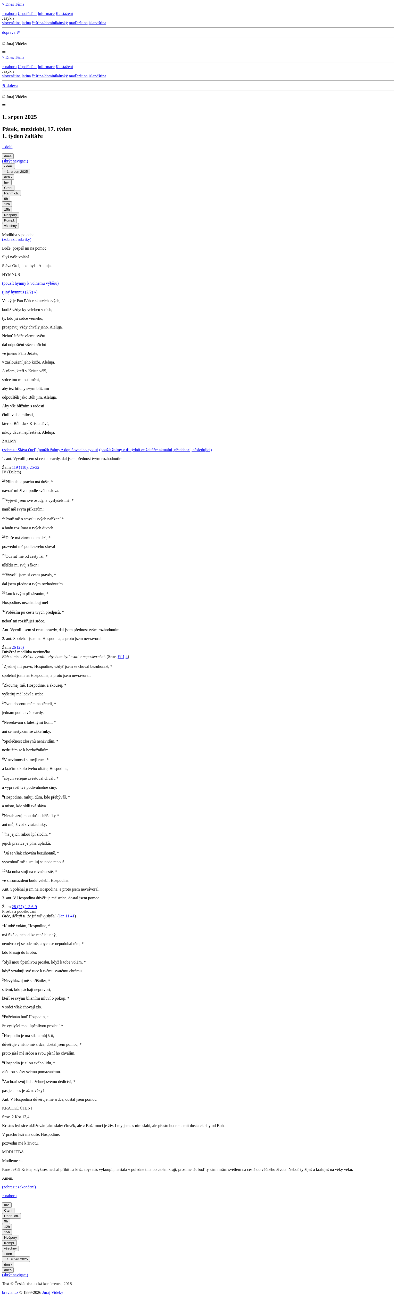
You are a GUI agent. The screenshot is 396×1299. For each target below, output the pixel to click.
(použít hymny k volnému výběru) (30, 283)
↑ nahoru (9, 13)
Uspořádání (27, 13)
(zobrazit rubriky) (16, 239)
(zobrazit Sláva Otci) (19, 450)
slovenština (11, 23)
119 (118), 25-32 (25, 467)
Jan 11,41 (67, 916)
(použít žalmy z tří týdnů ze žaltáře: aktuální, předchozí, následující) (155, 450)
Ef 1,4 (123, 656)
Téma (20, 4)
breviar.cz (10, 1292)
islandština (97, 23)
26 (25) (18, 647)
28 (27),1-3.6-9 (24, 907)
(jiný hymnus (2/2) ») (19, 292)
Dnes (9, 4)
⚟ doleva (10, 85)
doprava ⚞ (11, 32)
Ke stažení (64, 13)
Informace (46, 13)
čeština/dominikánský (50, 23)
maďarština (78, 23)
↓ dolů (7, 147)
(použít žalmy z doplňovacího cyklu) (67, 450)
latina (26, 23)
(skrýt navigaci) (15, 161)
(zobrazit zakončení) (19, 1187)
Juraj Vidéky (52, 1292)
